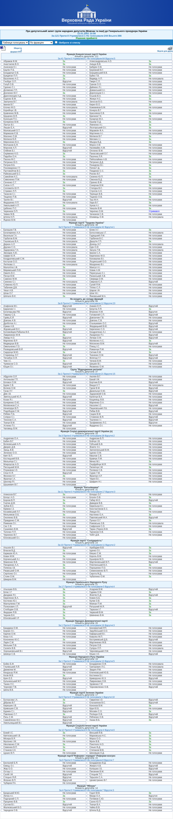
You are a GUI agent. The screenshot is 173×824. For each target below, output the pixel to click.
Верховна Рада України (86, 20)
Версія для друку (165, 50)
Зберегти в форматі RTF (11, 49)
